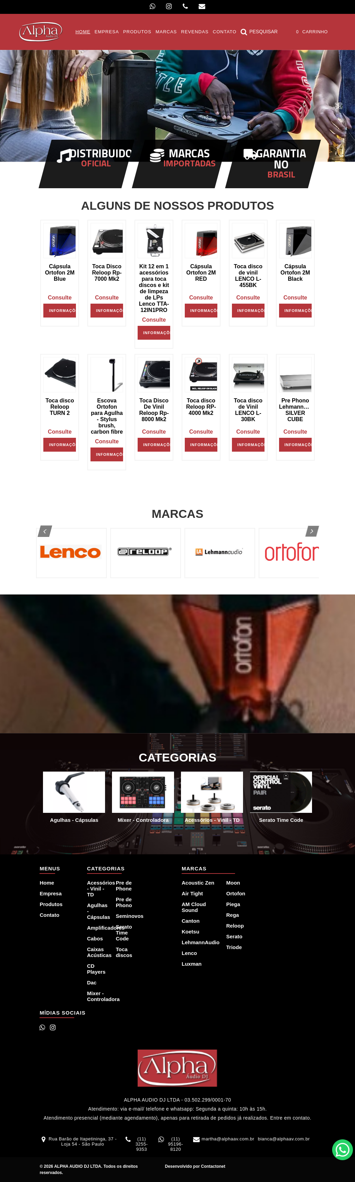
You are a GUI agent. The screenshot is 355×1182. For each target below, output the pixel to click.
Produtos (51, 904)
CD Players (96, 969)
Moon (233, 883)
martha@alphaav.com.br (228, 1138)
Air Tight (192, 893)
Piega (233, 904)
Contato (49, 915)
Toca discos (124, 952)
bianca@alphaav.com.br (284, 1138)
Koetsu (190, 932)
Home (47, 883)
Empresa (50, 893)
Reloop (235, 926)
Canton (191, 921)
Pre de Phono (124, 902)
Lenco (189, 953)
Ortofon (235, 893)
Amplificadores (97, 928)
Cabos (95, 938)
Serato (234, 936)
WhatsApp (342, 1149)
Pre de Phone (124, 886)
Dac (92, 982)
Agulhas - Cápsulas (97, 911)
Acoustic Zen (198, 883)
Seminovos (126, 916)
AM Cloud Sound (194, 907)
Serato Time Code (124, 932)
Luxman (192, 964)
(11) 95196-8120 (175, 1144)
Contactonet (212, 1166)
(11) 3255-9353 (142, 1144)
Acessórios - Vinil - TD (97, 888)
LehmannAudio (200, 942)
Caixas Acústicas (97, 952)
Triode (234, 947)
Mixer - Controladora (97, 996)
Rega (232, 915)
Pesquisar (259, 31)
